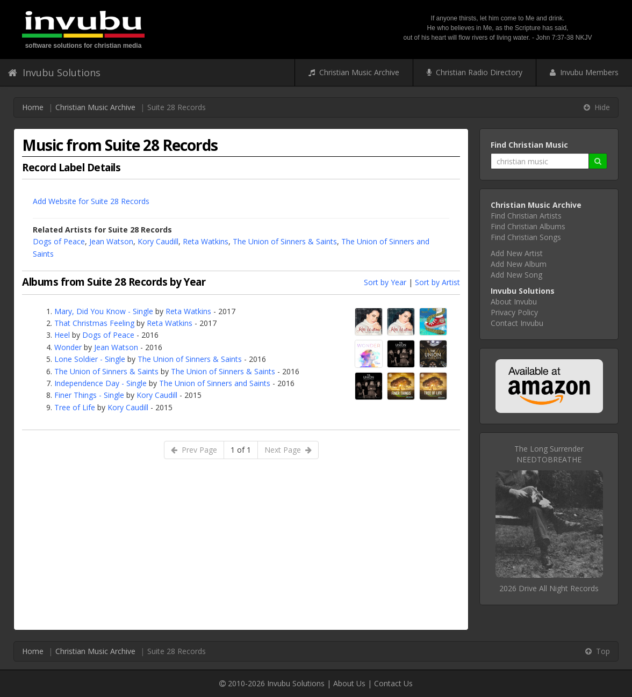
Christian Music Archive (353, 72)
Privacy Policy (514, 312)
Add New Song (516, 275)
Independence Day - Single (100, 383)
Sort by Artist (437, 282)
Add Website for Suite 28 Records (91, 201)
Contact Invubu (517, 323)
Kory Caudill (158, 241)
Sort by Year (385, 282)
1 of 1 (241, 450)
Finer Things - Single (89, 395)
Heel (62, 335)
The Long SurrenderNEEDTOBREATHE (549, 454)
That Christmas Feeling (94, 323)
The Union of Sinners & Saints (285, 241)
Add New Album (519, 264)
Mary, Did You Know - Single (103, 311)
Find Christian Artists (526, 215)
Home (33, 107)
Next (288, 450)
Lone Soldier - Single (89, 359)
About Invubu (514, 301)
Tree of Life (74, 407)
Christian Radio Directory (474, 72)
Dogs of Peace (59, 241)
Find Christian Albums (528, 226)
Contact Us (393, 683)
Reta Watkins (205, 241)
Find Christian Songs (526, 237)
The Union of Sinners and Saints (214, 383)
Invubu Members (584, 72)
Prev (194, 450)
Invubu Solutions (54, 72)
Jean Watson (111, 241)
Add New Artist (517, 253)
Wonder (68, 347)
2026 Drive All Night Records (549, 588)
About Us (349, 683)
